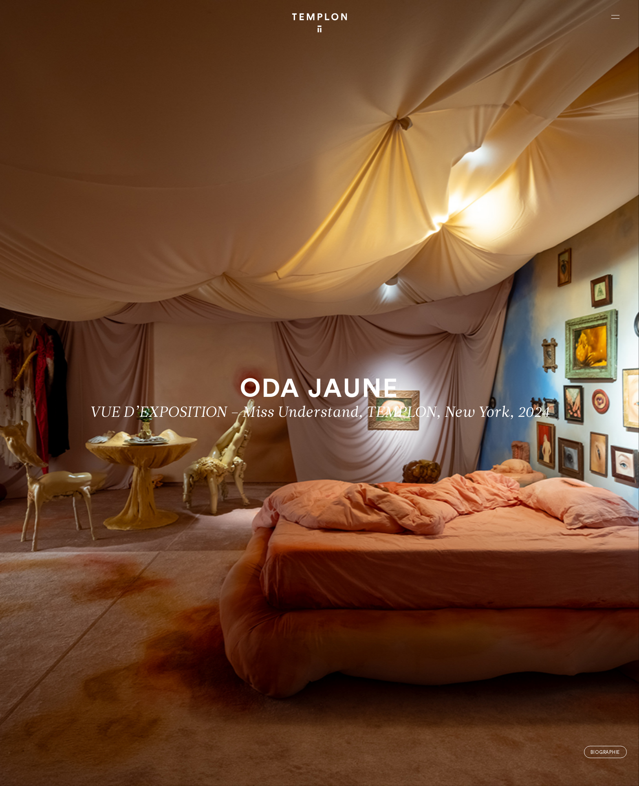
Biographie (605, 752)
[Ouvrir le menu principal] (615, 16)
